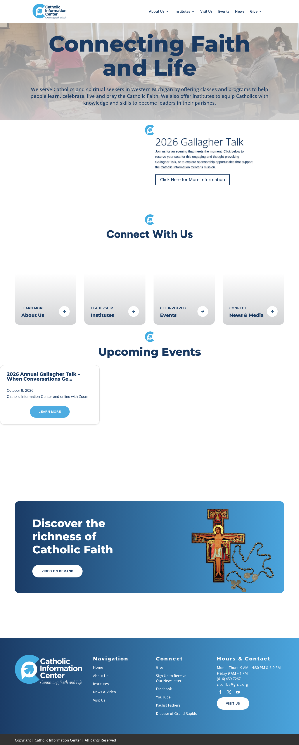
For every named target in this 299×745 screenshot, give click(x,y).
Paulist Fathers (168, 705)
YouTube (163, 697)
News (239, 12)
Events (223, 12)
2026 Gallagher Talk (199, 143)
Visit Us (206, 12)
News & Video (104, 692)
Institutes (182, 12)
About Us (156, 12)
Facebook (164, 688)
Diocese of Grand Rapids (176, 713)
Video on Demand (57, 571)
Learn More (50, 411)
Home (98, 667)
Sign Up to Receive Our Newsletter (171, 678)
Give (254, 12)
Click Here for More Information (192, 181)
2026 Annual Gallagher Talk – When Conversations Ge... (43, 376)
